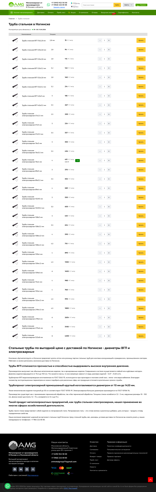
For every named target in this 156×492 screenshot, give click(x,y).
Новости (93, 467)
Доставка (40, 12)
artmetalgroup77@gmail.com (64, 461)
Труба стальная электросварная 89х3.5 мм (32, 179)
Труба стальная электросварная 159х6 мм (32, 272)
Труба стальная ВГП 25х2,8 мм (34, 59)
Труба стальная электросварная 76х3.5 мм (32, 151)
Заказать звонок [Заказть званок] (59, 7)
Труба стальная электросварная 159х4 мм (32, 253)
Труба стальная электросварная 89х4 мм (32, 188)
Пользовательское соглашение (118, 449)
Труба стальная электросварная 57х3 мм (32, 124)
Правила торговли (114, 456)
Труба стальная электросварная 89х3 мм (32, 170)
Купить (141, 40)
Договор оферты (113, 460)
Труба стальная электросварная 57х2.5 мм (32, 114)
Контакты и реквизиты (98, 470)
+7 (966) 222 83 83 (59, 5)
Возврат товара (96, 456)
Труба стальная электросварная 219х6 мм (32, 318)
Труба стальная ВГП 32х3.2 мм (34, 87)
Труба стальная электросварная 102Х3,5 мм (33, 207)
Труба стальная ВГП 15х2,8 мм (34, 41)
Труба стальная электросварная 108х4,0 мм (33, 235)
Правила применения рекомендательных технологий (127, 453)
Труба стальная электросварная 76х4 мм (32, 161)
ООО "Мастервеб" (71, 488)
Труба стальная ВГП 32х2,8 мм (34, 78)
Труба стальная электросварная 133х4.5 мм (33, 299)
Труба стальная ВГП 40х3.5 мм (34, 105)
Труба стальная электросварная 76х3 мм (32, 142)
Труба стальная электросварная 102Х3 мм (32, 198)
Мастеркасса (32, 475)
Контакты (135, 12)
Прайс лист (61, 12)
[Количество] (104, 40)
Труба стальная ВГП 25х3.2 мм (34, 68)
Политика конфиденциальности (119, 446)
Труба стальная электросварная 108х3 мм (32, 216)
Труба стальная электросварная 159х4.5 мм (33, 262)
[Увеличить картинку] (15, 40)
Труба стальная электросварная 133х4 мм (32, 290)
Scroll (150, 479)
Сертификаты (123, 12)
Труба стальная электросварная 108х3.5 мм (33, 225)
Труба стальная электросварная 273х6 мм (32, 327)
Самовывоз (94, 449)
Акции (73, 12)
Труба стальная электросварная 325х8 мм (32, 336)
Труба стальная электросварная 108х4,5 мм (33, 244)
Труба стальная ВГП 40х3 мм (33, 96)
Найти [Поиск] (117, 5)
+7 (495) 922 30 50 (59, 3)
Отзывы (95, 12)
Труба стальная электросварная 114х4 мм (32, 281)
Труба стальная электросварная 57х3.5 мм (32, 133)
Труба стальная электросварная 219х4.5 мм (33, 308)
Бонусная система (108, 12)
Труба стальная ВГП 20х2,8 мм (34, 50)
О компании (83, 12)
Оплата (50, 12)
